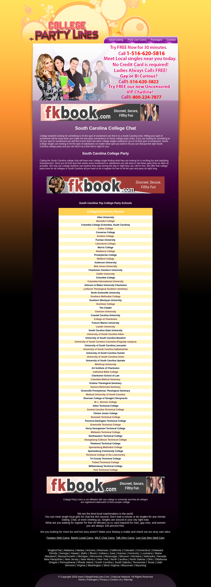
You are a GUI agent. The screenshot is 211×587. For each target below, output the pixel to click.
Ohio (150, 559)
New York (102, 559)
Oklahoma (161, 559)
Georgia (64, 553)
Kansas (121, 553)
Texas (151, 562)
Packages (156, 39)
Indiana (103, 553)
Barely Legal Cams (82, 537)
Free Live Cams (137, 39)
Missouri (124, 556)
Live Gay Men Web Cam (150, 537)
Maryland (50, 556)
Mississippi (110, 556)
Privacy (104, 579)
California (115, 550)
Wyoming (140, 565)
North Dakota (137, 559)
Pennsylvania (67, 562)
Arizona (90, 550)
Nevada (161, 556)
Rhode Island (85, 562)
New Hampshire (53, 559)
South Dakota (123, 562)
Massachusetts (66, 556)
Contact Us (116, 579)
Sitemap (128, 579)
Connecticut (143, 550)
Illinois (93, 553)
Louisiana (147, 553)
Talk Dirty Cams (125, 537)
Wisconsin (127, 565)
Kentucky (133, 553)
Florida (53, 553)
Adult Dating (116, 39)
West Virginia (111, 565)
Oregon (53, 562)
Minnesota (96, 556)
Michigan (83, 556)
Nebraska (149, 556)
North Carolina (118, 559)
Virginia (81, 565)
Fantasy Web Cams (58, 537)
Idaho (84, 553)
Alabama (69, 550)
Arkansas (102, 550)
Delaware (157, 550)
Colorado (128, 550)
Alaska (80, 550)
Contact (171, 39)
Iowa (112, 553)
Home (81, 579)
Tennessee (139, 562)
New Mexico (88, 559)
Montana (136, 556)
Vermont (70, 565)
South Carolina (104, 562)
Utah (159, 562)
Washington (94, 565)
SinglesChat (55, 550)
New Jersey (72, 559)
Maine (158, 553)
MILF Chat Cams (105, 537)
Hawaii (75, 553)
